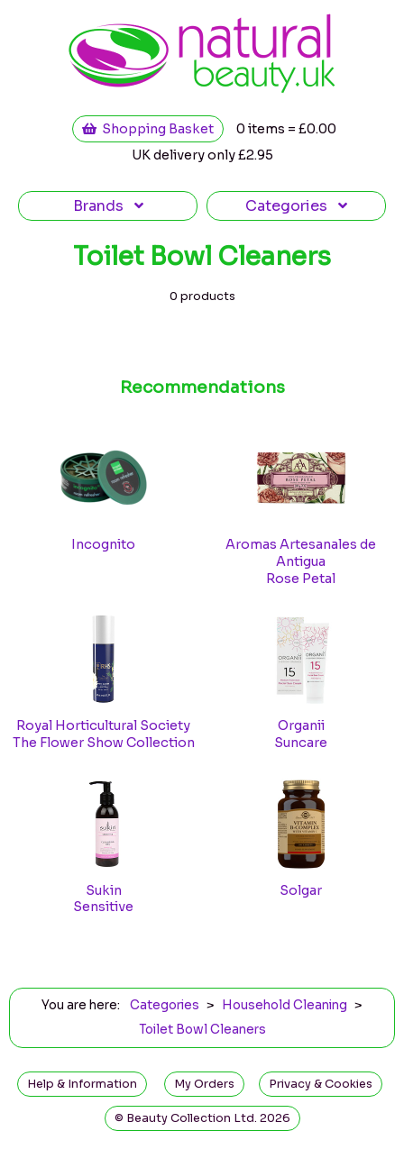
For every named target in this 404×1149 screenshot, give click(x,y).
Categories (296, 205)
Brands (108, 205)
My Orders (204, 1084)
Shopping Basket (148, 129)
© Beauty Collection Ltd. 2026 (202, 1118)
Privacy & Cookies (320, 1084)
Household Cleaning (284, 1005)
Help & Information (82, 1084)
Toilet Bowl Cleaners (202, 1029)
